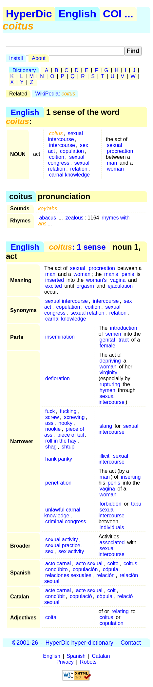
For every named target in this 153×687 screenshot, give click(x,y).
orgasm (85, 286)
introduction (123, 328)
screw (52, 417)
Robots (88, 662)
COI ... (118, 14)
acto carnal (58, 563)
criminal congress (65, 521)
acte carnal (58, 590)
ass (49, 423)
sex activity (71, 551)
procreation (120, 151)
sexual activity (61, 539)
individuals (112, 527)
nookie (53, 429)
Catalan (101, 656)
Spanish (76, 656)
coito (113, 563)
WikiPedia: (55, 93)
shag (51, 446)
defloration (57, 378)
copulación (85, 569)
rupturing (110, 384)
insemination (60, 337)
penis (128, 274)
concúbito (56, 569)
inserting (131, 477)
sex (49, 551)
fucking (68, 411)
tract (124, 340)
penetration (58, 483)
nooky (65, 423)
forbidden (111, 504)
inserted (54, 280)
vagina (117, 280)
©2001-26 (25, 642)
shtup (68, 446)
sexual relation (87, 313)
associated (112, 542)
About (39, 58)
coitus (130, 563)
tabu (136, 504)
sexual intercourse (65, 136)
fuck (50, 411)
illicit (104, 456)
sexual (114, 145)
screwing (74, 417)
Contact (131, 642)
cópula (110, 569)
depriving (110, 361)
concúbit (55, 596)
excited (53, 286)
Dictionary (24, 70)
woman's (96, 280)
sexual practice (62, 545)
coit (111, 590)
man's (111, 274)
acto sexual (89, 563)
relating (119, 611)
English (78, 14)
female (107, 345)
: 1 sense (77, 246)
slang (106, 426)
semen (113, 334)
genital (107, 340)
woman (115, 169)
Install (16, 58)
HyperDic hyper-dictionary (79, 642)
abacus (47, 217)
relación (105, 575)
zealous (75, 217)
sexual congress (66, 160)
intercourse (62, 145)
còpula (104, 596)
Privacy (64, 662)
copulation (72, 151)
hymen (107, 390)
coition (56, 157)
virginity (108, 372)
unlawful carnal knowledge (62, 512)
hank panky (58, 459)
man (112, 163)
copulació (81, 596)
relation (78, 169)
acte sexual (89, 590)
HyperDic (29, 14)
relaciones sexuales (68, 575)
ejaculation (120, 286)
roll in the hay (60, 441)
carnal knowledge (69, 174)
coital (51, 617)
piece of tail (70, 435)
